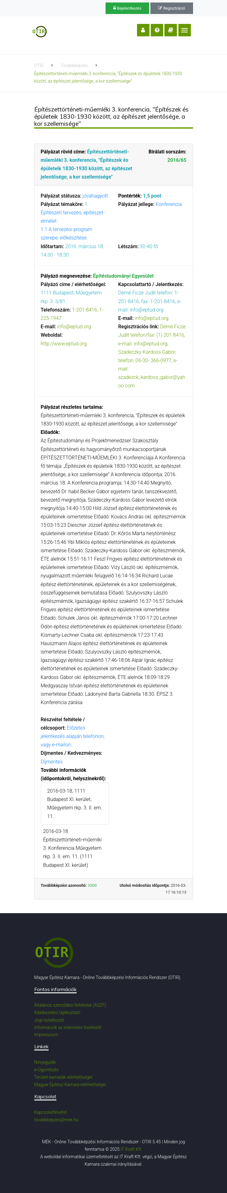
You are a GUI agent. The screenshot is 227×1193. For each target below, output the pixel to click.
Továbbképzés (74, 65)
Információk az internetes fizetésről (67, 1027)
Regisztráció (171, 8)
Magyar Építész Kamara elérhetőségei (70, 1084)
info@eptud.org (74, 327)
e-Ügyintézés (46, 1069)
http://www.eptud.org (64, 344)
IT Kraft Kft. (131, 1149)
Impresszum (46, 1034)
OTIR (39, 65)
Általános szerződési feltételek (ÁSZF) (70, 1005)
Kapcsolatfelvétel (50, 1112)
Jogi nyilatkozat (49, 1020)
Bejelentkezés (127, 8)
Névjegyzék (45, 1062)
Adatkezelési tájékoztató (57, 1012)
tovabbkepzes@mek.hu (56, 1119)
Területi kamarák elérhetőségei (63, 1077)
